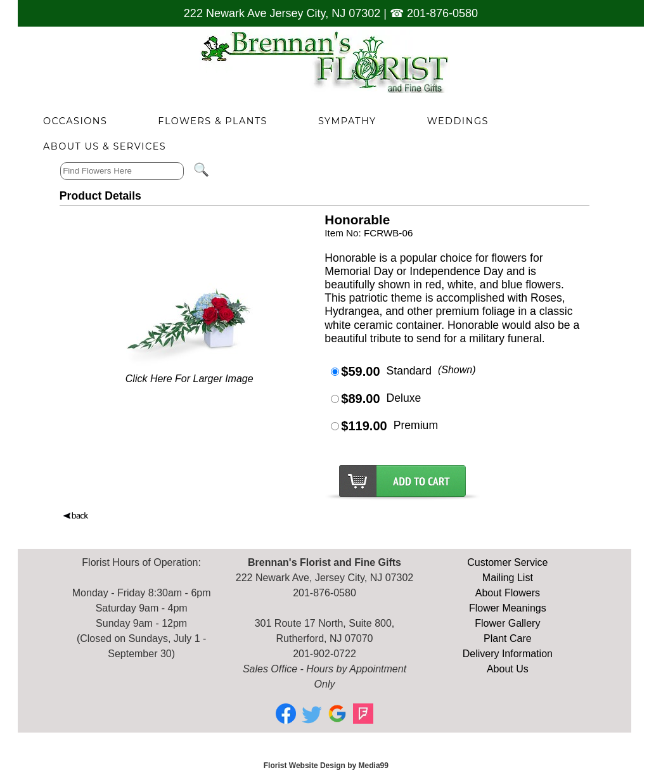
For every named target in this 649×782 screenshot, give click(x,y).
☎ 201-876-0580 (434, 13)
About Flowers (507, 592)
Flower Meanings (507, 608)
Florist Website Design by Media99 (326, 765)
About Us (508, 668)
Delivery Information (508, 653)
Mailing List (507, 577)
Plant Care (508, 638)
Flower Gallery (507, 623)
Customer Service (507, 562)
